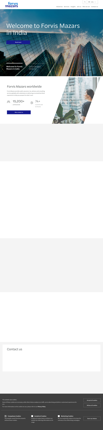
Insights (73, 6)
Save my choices (92, 418)
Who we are (86, 6)
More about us (19, 113)
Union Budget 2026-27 (35, 68)
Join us (79, 6)
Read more (18, 42)
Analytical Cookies (40, 416)
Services (66, 6)
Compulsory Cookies (14, 416)
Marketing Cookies (67, 416)
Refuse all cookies (92, 405)
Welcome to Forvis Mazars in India (43, 29)
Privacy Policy (41, 406)
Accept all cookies (92, 400)
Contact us (94, 6)
